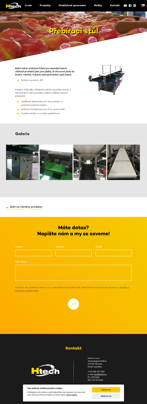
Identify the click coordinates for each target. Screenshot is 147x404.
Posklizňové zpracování (72, 5)
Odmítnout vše (106, 396)
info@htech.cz (100, 375)
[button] (143, 5)
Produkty (45, 5)
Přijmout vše (106, 390)
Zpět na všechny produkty (26, 207)
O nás (28, 5)
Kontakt (115, 5)
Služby (98, 5)
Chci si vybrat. (71, 395)
